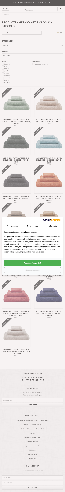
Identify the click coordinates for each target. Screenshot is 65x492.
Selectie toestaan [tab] (32, 270)
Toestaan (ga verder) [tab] (32, 263)
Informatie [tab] (53, 226)
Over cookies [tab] (32, 226)
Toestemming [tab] (12, 226)
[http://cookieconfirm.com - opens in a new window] (52, 220)
